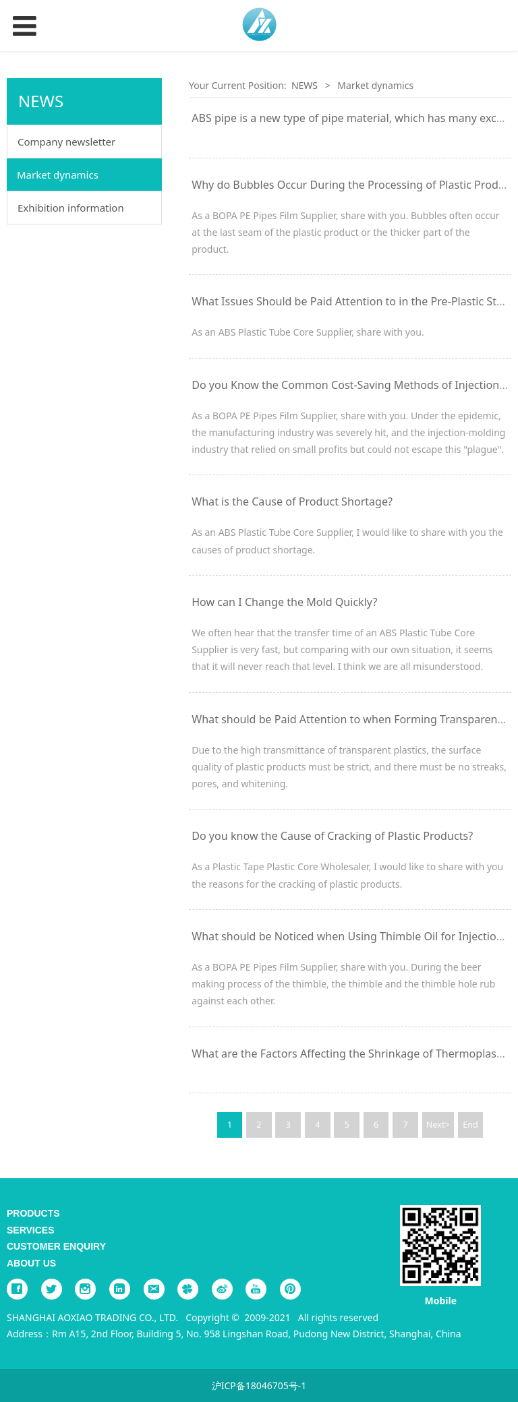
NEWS (304, 85)
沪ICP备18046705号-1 (259, 1385)
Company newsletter (66, 141)
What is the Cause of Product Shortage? (292, 501)
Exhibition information (71, 207)
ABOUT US (31, 1263)
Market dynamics (57, 174)
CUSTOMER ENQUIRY (56, 1246)
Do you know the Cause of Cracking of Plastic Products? (332, 835)
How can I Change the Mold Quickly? (284, 602)
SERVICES (31, 1230)
